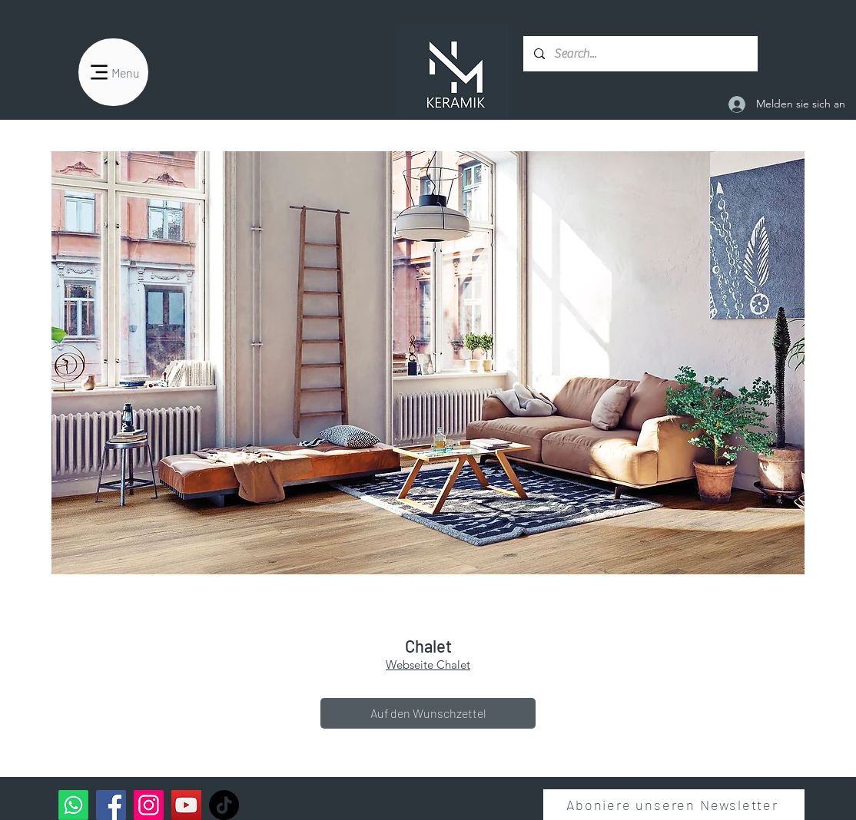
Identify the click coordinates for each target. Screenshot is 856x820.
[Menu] (113, 72)
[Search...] (639, 53)
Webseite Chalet (428, 664)
